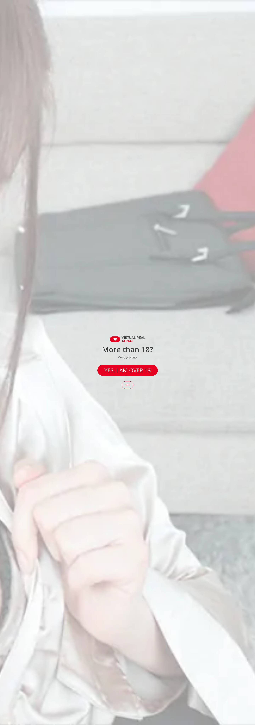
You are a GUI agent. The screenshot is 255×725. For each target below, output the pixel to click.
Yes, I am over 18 (127, 370)
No (127, 385)
